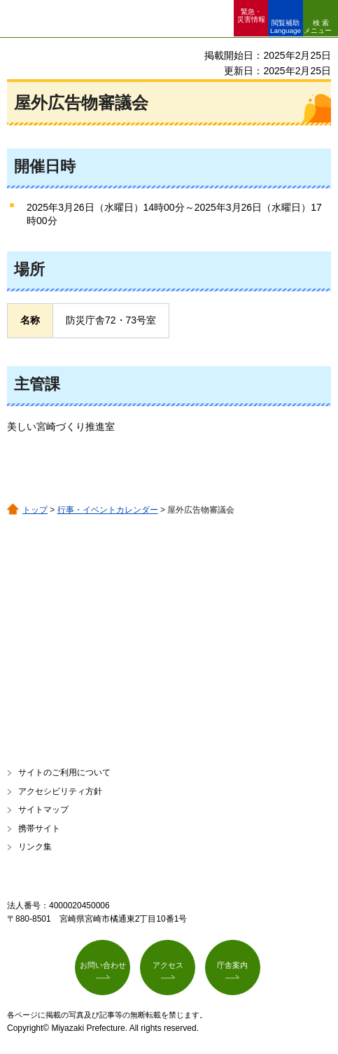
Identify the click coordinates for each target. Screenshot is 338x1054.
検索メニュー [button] (318, 26)
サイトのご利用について (64, 772)
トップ (35, 510)
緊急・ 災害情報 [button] (251, 15)
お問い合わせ (103, 965)
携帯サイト (39, 828)
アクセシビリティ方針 (60, 791)
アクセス (168, 965)
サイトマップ (43, 809)
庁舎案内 (232, 965)
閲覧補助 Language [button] (285, 26)
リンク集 (35, 847)
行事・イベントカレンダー (107, 510)
